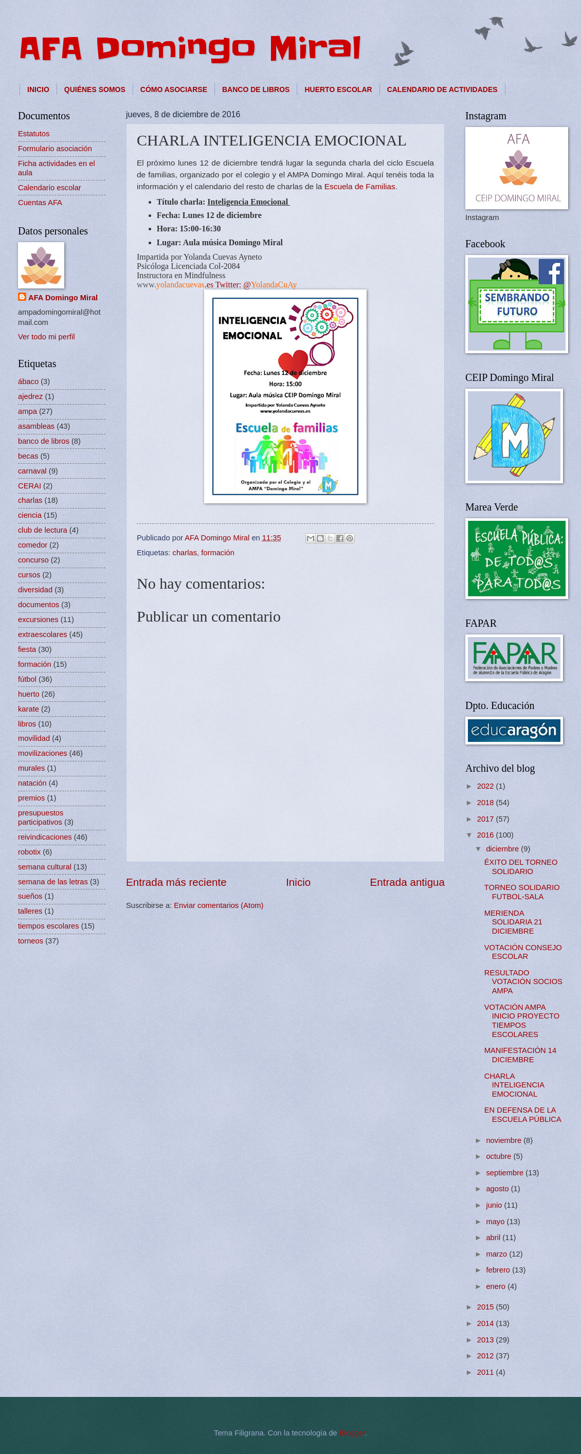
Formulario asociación (55, 148)
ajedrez (30, 396)
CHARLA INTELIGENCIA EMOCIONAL (514, 1085)
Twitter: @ (233, 284)
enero (496, 1286)
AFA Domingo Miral (189, 48)
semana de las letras (53, 882)
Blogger (352, 1433)
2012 (486, 1356)
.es (209, 284)
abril (494, 1237)
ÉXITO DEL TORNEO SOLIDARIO (521, 867)
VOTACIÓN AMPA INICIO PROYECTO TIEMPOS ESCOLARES (521, 1021)
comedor (32, 545)
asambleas (36, 426)
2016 (486, 835)
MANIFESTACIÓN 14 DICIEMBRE (520, 1055)
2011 (486, 1372)
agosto (498, 1189)
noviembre (504, 1140)
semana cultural (44, 867)
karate (28, 709)
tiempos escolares (48, 926)
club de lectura (42, 530)
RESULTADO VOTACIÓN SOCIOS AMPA (523, 982)
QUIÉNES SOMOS (94, 89)
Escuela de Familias (359, 186)
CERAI (29, 486)
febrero (499, 1270)
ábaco (28, 381)
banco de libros (43, 441)
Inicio (298, 882)
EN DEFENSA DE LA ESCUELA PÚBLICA (522, 1114)
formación (217, 553)
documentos (38, 605)
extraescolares (42, 634)
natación (32, 783)
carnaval (32, 471)
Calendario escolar (49, 188)
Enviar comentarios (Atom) (218, 905)
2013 (486, 1340)
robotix (29, 852)
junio (495, 1205)
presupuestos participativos (40, 817)
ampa (27, 411)
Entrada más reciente (176, 882)
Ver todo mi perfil (46, 337)
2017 (486, 819)
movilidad (34, 738)
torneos (30, 941)
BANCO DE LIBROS (255, 89)
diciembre (503, 849)
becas (28, 456)
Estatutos (33, 134)
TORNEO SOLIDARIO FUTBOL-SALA (522, 892)
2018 (486, 802)
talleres (30, 911)
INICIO (38, 89)
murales (31, 768)
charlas (185, 553)
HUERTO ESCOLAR (338, 89)
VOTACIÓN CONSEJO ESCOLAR (523, 952)
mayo (496, 1221)
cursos (29, 575)
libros (27, 724)
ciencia (30, 515)
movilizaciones (42, 753)
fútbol (27, 679)
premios (31, 798)
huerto (29, 694)
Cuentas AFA (40, 202)
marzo (497, 1254)
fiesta (27, 649)
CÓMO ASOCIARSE (173, 89)
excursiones (38, 619)
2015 (486, 1307)
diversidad (35, 590)
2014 (486, 1323)
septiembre (505, 1173)
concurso (33, 560)
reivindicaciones (45, 837)
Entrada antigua (407, 882)
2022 (486, 786)
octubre (499, 1156)
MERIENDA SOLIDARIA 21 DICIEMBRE (513, 922)
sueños (30, 896)
